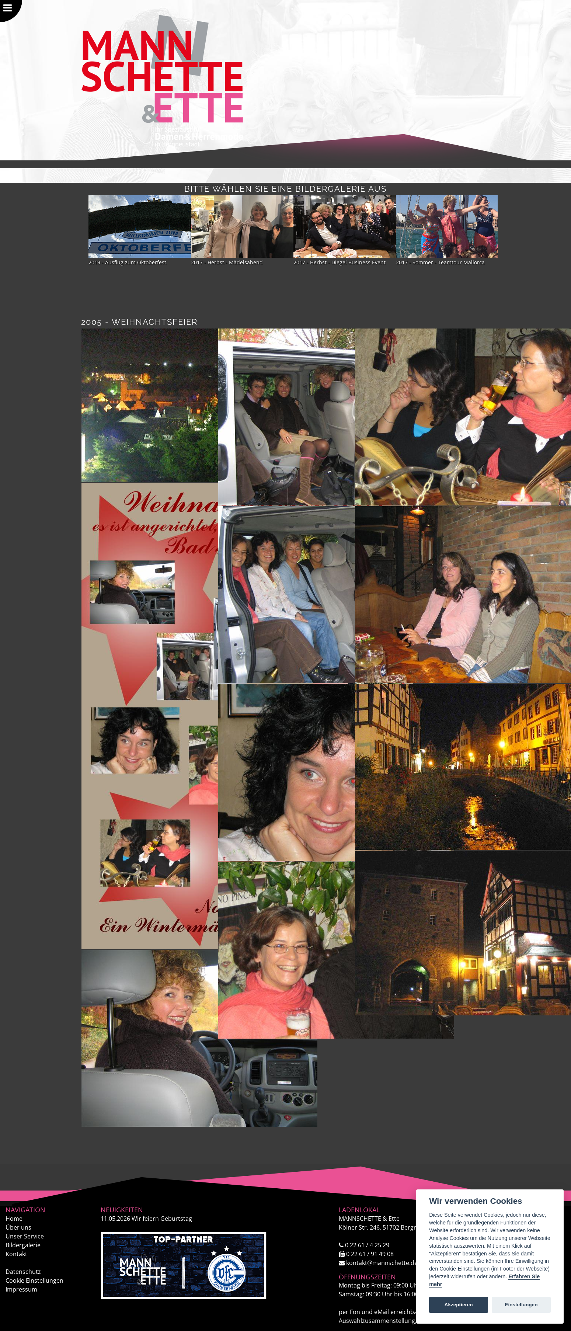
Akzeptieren (459, 1304)
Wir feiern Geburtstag (146, 1218)
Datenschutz (23, 1272)
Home (14, 1218)
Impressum (21, 1289)
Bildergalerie (23, 1245)
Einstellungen (521, 1304)
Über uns (18, 1227)
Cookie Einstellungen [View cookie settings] (34, 1280)
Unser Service (25, 1236)
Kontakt (16, 1254)
